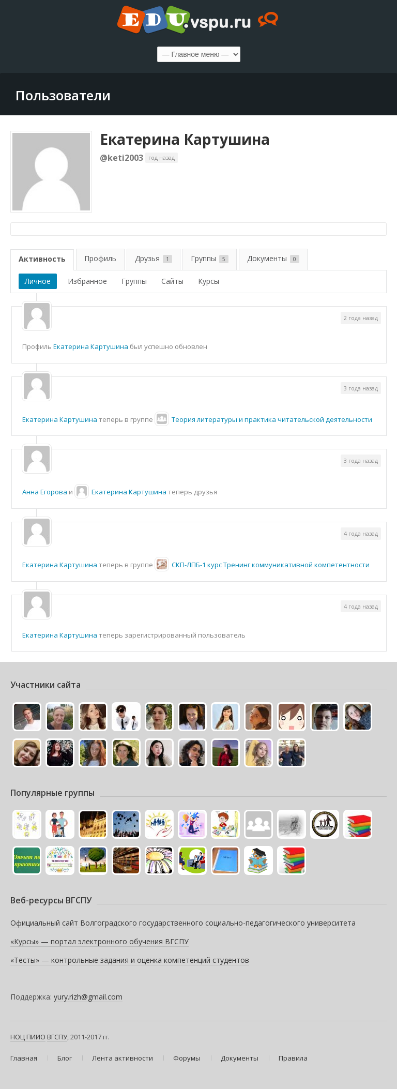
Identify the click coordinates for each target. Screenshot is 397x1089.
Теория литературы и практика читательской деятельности (272, 419)
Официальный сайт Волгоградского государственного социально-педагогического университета (183, 923)
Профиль (100, 258)
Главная (23, 1058)
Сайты (172, 281)
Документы (273, 258)
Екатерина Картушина (185, 139)
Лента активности (122, 1058)
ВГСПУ (57, 1036)
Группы (209, 258)
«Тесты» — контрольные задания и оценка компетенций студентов (129, 960)
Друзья (153, 258)
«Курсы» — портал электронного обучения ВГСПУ (99, 941)
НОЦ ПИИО (27, 1036)
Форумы (187, 1058)
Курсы (208, 281)
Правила (293, 1058)
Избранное (87, 281)
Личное (38, 281)
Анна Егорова (44, 491)
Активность (42, 259)
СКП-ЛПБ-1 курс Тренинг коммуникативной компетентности (271, 564)
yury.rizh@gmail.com (88, 997)
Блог (64, 1058)
